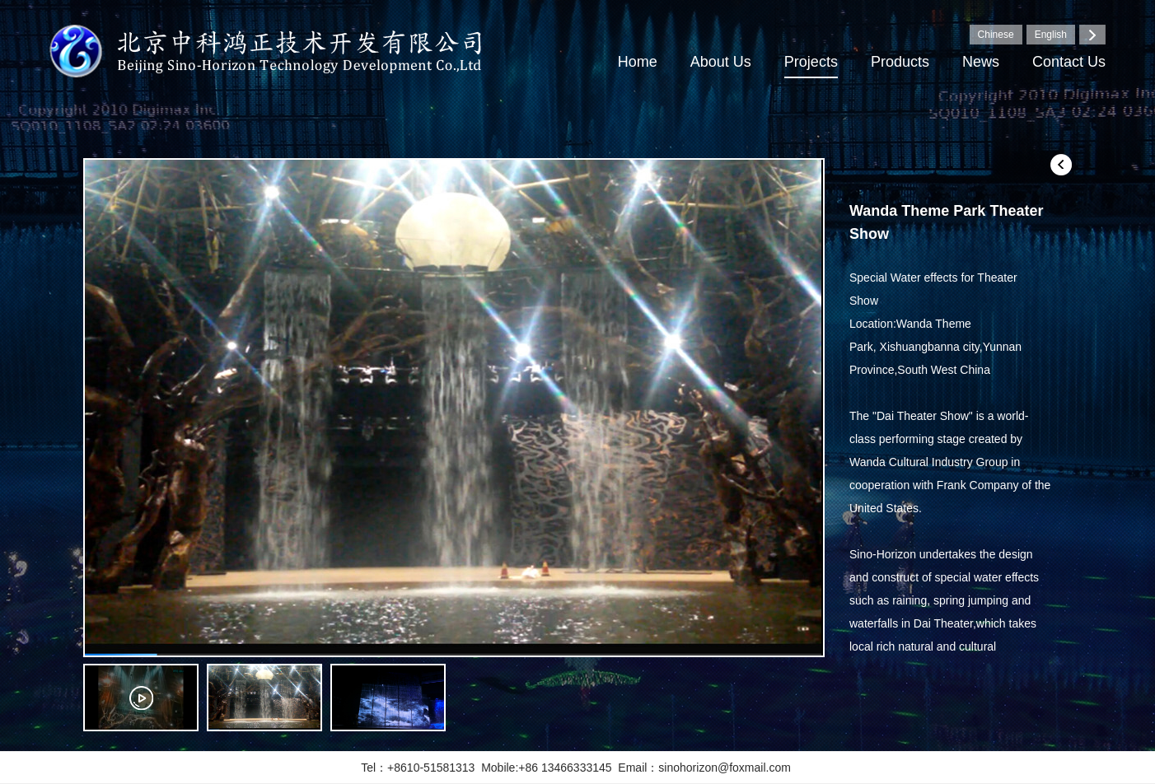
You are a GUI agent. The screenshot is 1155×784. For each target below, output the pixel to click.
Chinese (996, 34)
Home (637, 62)
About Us (720, 62)
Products (900, 62)
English (1051, 34)
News (980, 62)
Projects (811, 62)
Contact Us (1069, 62)
